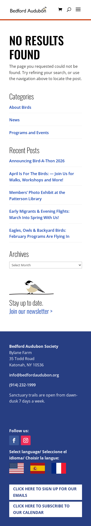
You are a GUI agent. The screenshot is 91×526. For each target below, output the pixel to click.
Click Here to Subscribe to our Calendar (41, 509)
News (14, 120)
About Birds (20, 107)
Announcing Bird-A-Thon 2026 (37, 161)
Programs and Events (29, 132)
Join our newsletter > (30, 311)
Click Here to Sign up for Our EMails (45, 492)
